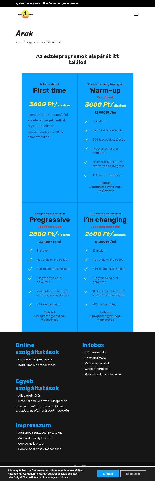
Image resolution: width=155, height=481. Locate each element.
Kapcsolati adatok (97, 363)
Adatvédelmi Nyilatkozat (35, 438)
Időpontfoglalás (96, 352)
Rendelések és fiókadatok (103, 374)
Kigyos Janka (35, 42)
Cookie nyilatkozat (31, 443)
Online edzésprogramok (35, 359)
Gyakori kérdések (97, 369)
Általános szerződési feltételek (40, 432)
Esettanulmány (95, 358)
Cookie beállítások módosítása (39, 449)
